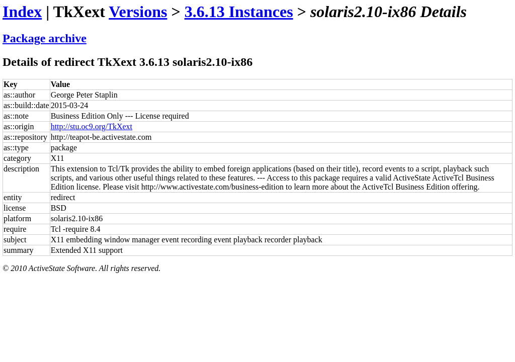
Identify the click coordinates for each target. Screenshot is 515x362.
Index (22, 12)
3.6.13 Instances (239, 12)
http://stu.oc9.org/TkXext (91, 126)
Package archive (45, 38)
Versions (138, 12)
